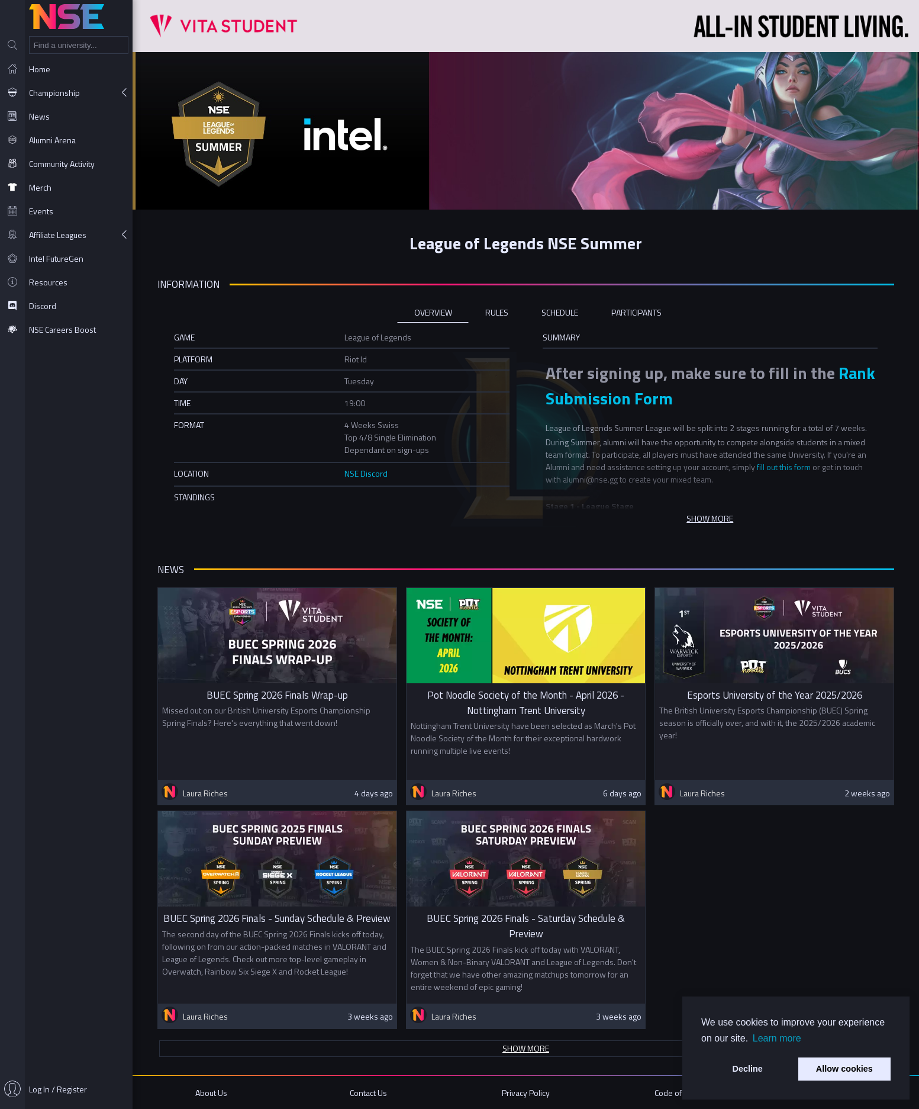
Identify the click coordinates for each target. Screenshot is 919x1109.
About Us (211, 1093)
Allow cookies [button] (844, 1068)
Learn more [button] (777, 1038)
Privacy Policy (526, 1093)
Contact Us (368, 1093)
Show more (525, 1048)
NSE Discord (366, 473)
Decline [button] (748, 1068)
